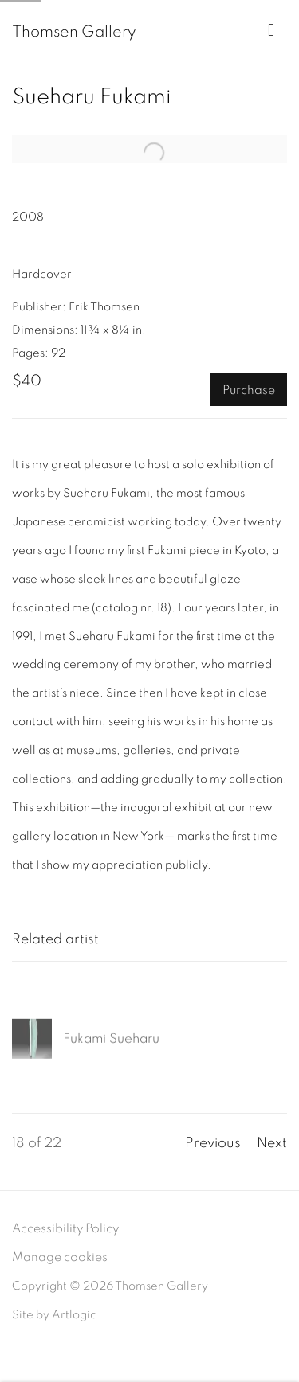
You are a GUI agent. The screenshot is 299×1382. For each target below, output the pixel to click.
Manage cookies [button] (60, 1257)
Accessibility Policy (65, 1228)
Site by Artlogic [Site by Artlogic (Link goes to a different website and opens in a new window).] (54, 1315)
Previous (213, 1143)
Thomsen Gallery (74, 32)
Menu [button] (275, 30)
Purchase (248, 390)
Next (272, 1143)
